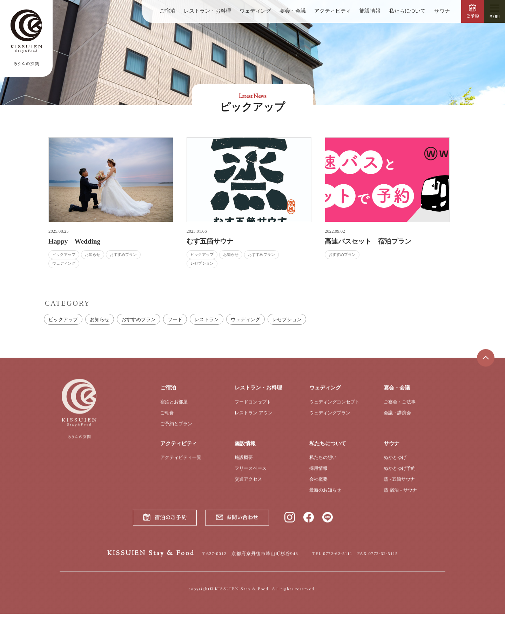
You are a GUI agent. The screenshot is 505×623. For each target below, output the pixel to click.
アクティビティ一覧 (180, 462)
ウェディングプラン (329, 417)
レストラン (206, 319)
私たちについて (407, 11)
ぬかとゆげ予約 (400, 473)
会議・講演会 (397, 417)
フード (175, 319)
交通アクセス (248, 484)
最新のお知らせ (325, 495)
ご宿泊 (167, 11)
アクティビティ (332, 11)
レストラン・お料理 (207, 11)
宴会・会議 (293, 11)
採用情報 (318, 473)
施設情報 (370, 11)
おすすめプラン (138, 319)
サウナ (442, 11)
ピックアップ (63, 319)
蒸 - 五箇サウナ (399, 484)
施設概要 (244, 462)
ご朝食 (167, 417)
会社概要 (318, 484)
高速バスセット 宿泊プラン (368, 241)
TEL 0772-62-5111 (332, 558)
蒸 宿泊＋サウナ (400, 495)
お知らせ (99, 319)
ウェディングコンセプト (334, 407)
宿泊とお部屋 (174, 407)
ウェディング (255, 11)
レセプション (287, 319)
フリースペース (251, 473)
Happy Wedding (74, 241)
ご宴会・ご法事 (400, 407)
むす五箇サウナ (210, 241)
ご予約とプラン (176, 428)
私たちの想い (323, 462)
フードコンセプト (253, 407)
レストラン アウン (253, 417)
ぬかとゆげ (395, 462)
